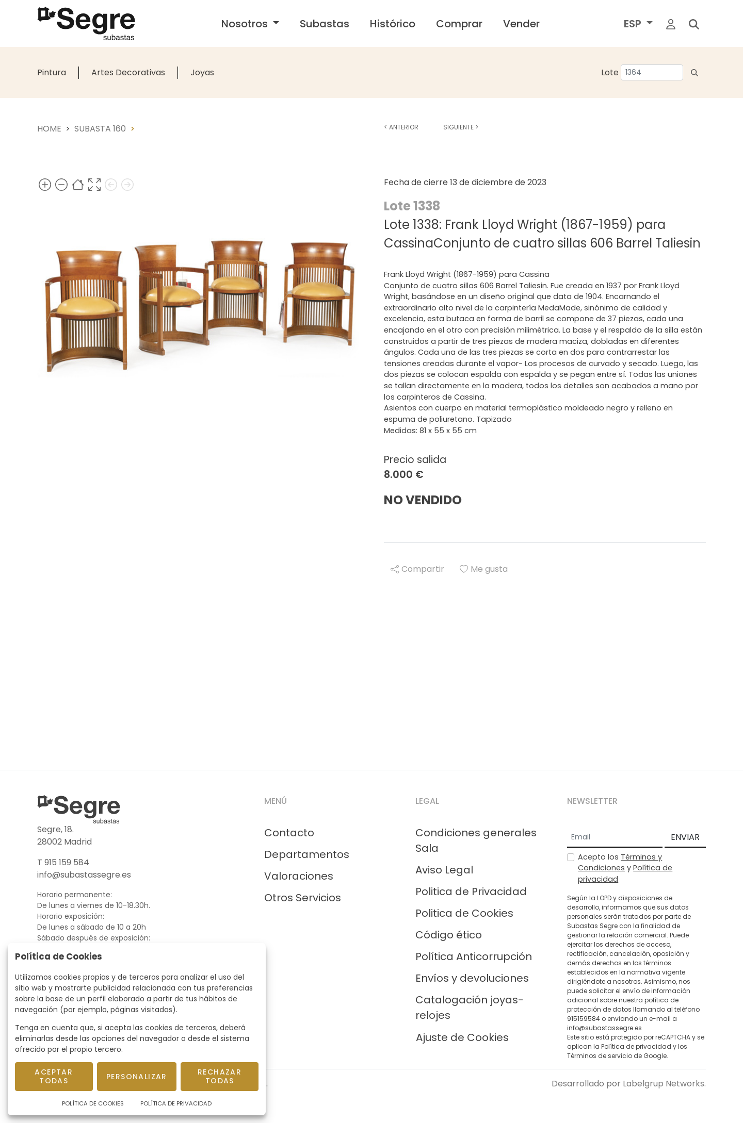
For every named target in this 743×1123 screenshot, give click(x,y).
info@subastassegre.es (84, 875)
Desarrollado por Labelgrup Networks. (629, 1083)
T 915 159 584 (63, 862)
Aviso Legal (444, 870)
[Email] (615, 838)
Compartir (417, 569)
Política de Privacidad (176, 1103)
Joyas (202, 72)
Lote (610, 72)
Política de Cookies (93, 1103)
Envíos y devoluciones (472, 978)
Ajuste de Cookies (462, 1037)
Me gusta (484, 569)
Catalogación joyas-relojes (469, 1007)
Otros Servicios (302, 897)
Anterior (401, 127)
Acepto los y (625, 868)
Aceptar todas (54, 1076)
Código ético (448, 935)
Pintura (51, 72)
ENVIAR (685, 837)
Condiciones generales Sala (476, 840)
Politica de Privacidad (471, 891)
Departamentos (306, 854)
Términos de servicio (599, 1055)
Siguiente (460, 127)
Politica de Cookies (464, 913)
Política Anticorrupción (473, 956)
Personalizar (136, 1076)
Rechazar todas (219, 1076)
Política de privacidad (636, 1046)
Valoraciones (298, 876)
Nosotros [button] (245, 23)
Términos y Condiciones (620, 862)
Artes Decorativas (128, 72)
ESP (634, 23)
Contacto (289, 832)
